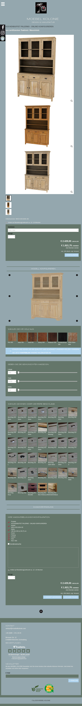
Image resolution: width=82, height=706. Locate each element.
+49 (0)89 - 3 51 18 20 (13, 633)
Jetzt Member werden (72, 248)
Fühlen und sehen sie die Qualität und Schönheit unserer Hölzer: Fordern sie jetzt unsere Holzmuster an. (45, 351)
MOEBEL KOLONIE (43, 19)
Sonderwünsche (14, 544)
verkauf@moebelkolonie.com (16, 628)
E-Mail (8, 673)
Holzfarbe (11, 227)
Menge (10, 233)
